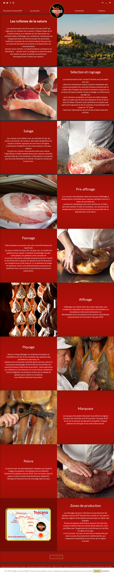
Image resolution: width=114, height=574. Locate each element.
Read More (105, 571)
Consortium (79, 11)
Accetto (97, 571)
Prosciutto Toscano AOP (12, 11)
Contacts (101, 11)
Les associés (34, 11)
